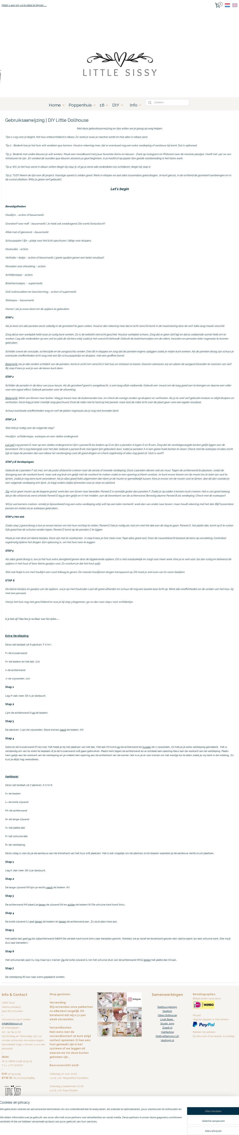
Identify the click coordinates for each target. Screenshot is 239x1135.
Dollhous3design (167, 1006)
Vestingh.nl (167, 1040)
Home (57, 105)
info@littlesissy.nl (12, 1023)
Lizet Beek (167, 1019)
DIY (118, 105)
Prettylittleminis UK (167, 1036)
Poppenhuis (82, 105)
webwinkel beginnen (129, 1127)
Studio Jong (167, 1023)
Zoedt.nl (167, 1027)
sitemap (106, 1127)
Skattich (167, 1011)
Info (136, 105)
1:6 (104, 105)
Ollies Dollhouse (167, 1015)
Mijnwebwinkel (166, 1127)
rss (114, 1127)
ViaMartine (167, 1032)
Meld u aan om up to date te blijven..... (24, 5)
